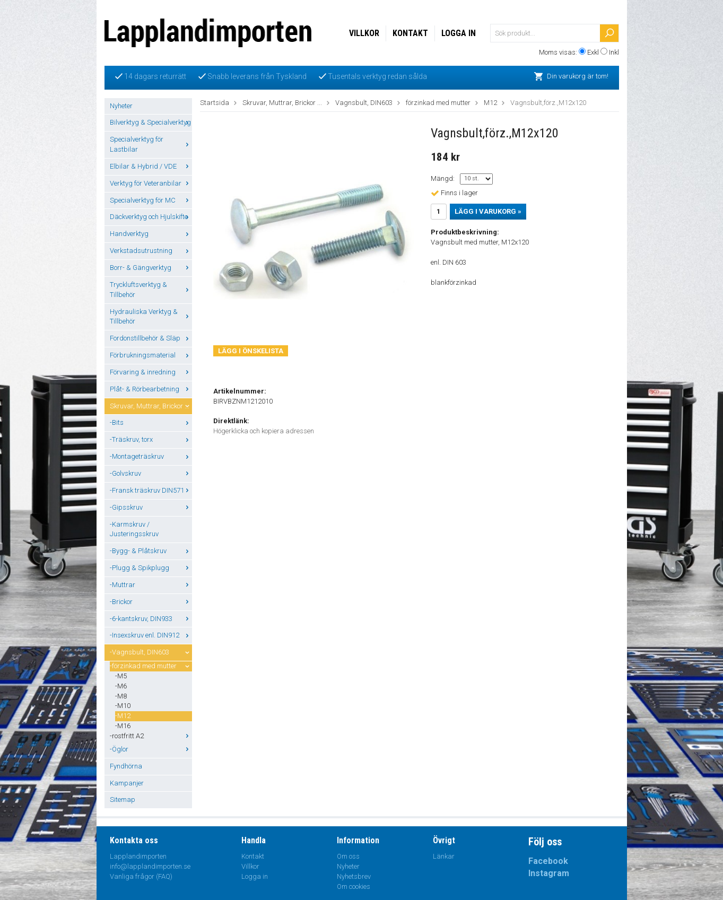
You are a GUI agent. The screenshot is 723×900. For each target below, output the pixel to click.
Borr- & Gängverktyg (151, 268)
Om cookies (353, 886)
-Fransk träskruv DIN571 (151, 490)
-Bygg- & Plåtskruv (151, 551)
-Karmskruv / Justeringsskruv (134, 529)
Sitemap (122, 799)
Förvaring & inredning (151, 372)
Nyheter (121, 106)
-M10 (122, 706)
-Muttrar (151, 585)
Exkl (593, 52)
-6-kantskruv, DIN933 (151, 619)
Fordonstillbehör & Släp (151, 338)
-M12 (122, 716)
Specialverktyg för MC (151, 200)
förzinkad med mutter (438, 103)
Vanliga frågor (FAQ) (141, 876)
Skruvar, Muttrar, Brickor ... (151, 406)
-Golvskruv (151, 473)
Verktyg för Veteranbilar (151, 183)
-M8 (121, 696)
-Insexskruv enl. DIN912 (151, 635)
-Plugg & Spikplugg (151, 568)
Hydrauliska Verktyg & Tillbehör (151, 317)
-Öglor (151, 749)
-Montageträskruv (151, 456)
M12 (490, 103)
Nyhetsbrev (354, 876)
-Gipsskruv (151, 507)
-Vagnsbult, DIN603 (151, 652)
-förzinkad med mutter (151, 666)
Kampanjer (127, 783)
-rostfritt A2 (151, 736)
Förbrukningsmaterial (151, 355)
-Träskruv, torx (151, 439)
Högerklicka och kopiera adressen (263, 431)
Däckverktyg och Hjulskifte (151, 217)
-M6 (121, 686)
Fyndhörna (126, 766)
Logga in (458, 33)
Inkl (614, 52)
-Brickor (151, 602)
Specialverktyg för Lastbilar (151, 144)
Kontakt (410, 33)
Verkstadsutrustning (151, 251)
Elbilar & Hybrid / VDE (151, 166)
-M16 (122, 726)
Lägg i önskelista (250, 351)
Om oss (348, 856)
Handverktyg (151, 234)
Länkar (444, 856)
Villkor (364, 33)
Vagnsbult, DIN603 (364, 103)
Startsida (214, 103)
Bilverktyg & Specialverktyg (151, 122)
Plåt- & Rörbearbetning (151, 389)
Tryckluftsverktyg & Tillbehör (151, 290)
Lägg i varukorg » (488, 211)
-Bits (151, 422)
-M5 (121, 676)
